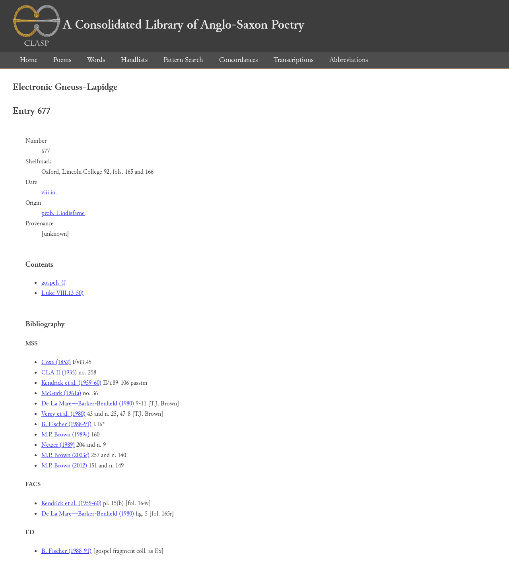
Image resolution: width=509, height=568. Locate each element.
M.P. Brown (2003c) (65, 455)
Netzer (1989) (58, 445)
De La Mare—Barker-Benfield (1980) (87, 403)
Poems (62, 60)
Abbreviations (348, 60)
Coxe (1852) (56, 362)
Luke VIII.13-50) (62, 293)
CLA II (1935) (59, 372)
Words (96, 60)
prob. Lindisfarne (63, 213)
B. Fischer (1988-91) (66, 424)
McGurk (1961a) (61, 393)
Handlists (134, 60)
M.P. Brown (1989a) (65, 434)
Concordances (238, 60)
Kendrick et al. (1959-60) (71, 383)
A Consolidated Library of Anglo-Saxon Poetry (158, 25)
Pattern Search (183, 60)
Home (28, 60)
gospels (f (53, 282)
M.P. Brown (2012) (64, 465)
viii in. (49, 192)
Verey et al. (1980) (63, 414)
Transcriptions (293, 60)
